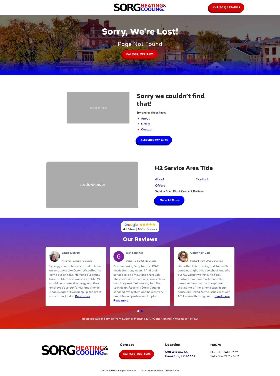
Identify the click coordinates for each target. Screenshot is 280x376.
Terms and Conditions (152, 371)
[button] (138, 312)
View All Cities (170, 200)
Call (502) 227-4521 (226, 7)
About (145, 119)
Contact (146, 130)
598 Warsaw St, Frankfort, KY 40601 (180, 355)
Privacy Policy (172, 371)
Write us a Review (185, 319)
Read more (82, 296)
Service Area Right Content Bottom (179, 191)
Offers (145, 124)
